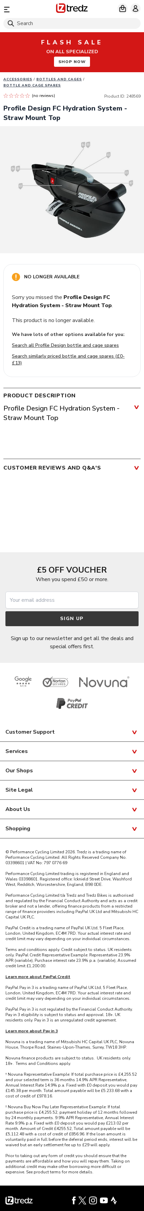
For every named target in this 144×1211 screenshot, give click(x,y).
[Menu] (25, 9)
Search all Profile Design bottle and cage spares (65, 345)
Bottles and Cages (59, 79)
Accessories (17, 79)
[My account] (135, 8)
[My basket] (123, 8)
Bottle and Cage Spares (32, 85)
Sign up (72, 618)
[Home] (72, 9)
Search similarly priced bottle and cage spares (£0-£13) (68, 359)
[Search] (72, 23)
